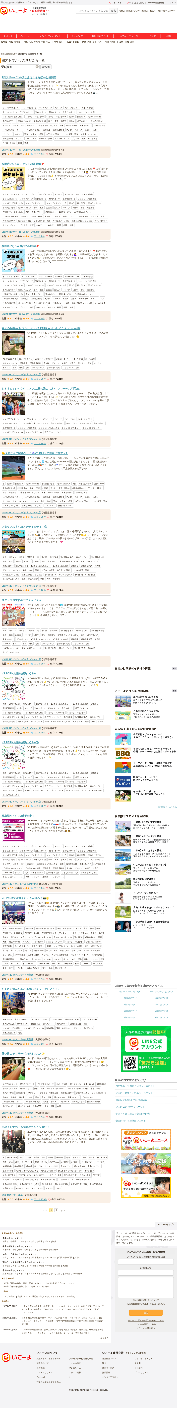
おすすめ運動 (19, 955)
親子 (50, 121)
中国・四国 (110, 42)
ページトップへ (166, 1224)
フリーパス (86, 964)
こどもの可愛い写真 (70, 134)
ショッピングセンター (34, 117)
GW (40, 1166)
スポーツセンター (71, 108)
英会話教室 (19, 1166)
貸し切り (81, 363)
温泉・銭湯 (7, 1273)
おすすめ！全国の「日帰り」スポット (135, 1086)
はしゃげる (7, 955)
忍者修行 (75, 1162)
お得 (51, 968)
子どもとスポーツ (10, 112)
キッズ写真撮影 (96, 1184)
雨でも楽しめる (9, 1265)
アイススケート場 (32, 1273)
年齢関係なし (97, 955)
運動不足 (46, 130)
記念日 (95, 130)
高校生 (101, 933)
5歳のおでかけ (161, 1004)
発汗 (11, 968)
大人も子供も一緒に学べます (70, 1171)
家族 (98, 928)
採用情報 (106, 1372)
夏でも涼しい (82, 121)
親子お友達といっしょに (13, 139)
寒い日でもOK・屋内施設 (84, 575)
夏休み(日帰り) (40, 121)
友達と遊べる (89, 1084)
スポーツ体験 (87, 108)
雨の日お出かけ (24, 121)
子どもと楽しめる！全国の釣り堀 (133, 1113)
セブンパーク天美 (65, 964)
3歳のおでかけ (161, 998)
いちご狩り (57, 1273)
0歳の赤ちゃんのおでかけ (130, 991)
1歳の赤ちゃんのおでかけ (161, 991)
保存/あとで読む (135, 2)
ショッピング (38, 942)
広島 (27, 877)
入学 (48, 579)
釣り (34, 1241)
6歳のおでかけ (130, 1011)
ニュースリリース (45, 1372)
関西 (84, 42)
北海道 (17, 42)
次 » (63, 1210)
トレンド (57, 959)
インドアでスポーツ (11, 108)
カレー (58, 1188)
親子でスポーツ (69, 112)
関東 (26, 42)
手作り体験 (17, 1249)
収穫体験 (44, 1249)
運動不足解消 (58, 130)
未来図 (138, 1363)
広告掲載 (41, 1368)
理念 (104, 1363)
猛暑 (53, 1106)
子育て (152, 36)
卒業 (42, 579)
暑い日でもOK (37, 721)
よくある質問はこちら (146, 1324)
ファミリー (63, 933)
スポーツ (58, 108)
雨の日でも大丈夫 (10, 1089)
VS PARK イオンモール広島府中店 (20, 884)
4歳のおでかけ (130, 1004)
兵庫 (100, 42)
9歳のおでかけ (161, 1017)
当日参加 (6, 1179)
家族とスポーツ (62, 359)
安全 (4, 968)
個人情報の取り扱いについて (146, 1300)
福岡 (132, 42)
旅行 (22, 125)
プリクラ (75, 139)
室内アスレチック (22, 1019)
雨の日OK (81, 117)
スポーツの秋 (69, 419)
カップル (45, 955)
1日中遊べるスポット (167, 11)
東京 (31, 42)
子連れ (51, 1157)
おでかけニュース (128, 36)
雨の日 (72, 117)
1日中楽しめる (99, 125)
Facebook (41, 1377)
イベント (24, 36)
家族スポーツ (85, 423)
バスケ (5, 964)
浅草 (17, 1162)
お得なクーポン (9, 1257)
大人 (22, 937)
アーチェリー (43, 964)
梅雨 (74, 484)
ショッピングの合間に (87, 112)
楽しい (66, 959)
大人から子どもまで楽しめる (39, 937)
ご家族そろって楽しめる (47, 125)
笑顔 (73, 959)
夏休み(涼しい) (97, 121)
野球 (102, 959)
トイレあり (19, 968)
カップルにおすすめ (60, 955)
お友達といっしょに (89, 134)
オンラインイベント (50, 36)
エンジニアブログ (110, 1377)
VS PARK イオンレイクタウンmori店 (21, 374)
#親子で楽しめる (9, 359)
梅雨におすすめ (85, 484)
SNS (49, 946)
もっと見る (102, 1338)
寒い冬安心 (36, 959)
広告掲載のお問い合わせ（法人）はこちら (146, 1304)
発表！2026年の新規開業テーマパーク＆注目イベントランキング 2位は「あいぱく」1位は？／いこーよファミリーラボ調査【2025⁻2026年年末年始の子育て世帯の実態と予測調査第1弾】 (62, 1321)
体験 (84, 1157)
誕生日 (87, 130)
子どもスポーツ (26, 112)
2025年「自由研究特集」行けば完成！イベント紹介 (25, 1286)
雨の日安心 (24, 959)
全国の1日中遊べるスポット (130, 1106)
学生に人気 (76, 950)
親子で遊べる (75, 1084)
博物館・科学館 (45, 1265)
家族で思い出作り (93, 942)
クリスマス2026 (51, 1166)
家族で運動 (7, 946)
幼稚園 (28, 1157)
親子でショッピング (53, 432)
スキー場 (18, 1273)
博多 (26, 143)
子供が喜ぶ (89, 1171)
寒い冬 (5, 950)
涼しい (72, 121)
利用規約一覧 (43, 1363)
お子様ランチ (8, 1188)
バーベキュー (24, 1241)
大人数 (69, 130)
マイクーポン (116, 2)
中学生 (93, 933)
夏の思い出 (88, 1028)
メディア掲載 (75, 1372)
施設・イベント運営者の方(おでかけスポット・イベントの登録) (46, 1296)
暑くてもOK (23, 721)
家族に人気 (64, 950)
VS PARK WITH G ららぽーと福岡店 (21, 149)
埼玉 (48, 42)
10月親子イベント (48, 1179)
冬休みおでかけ (26, 1184)
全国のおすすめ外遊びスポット (132, 1120)
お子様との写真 (52, 134)
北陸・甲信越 (73, 42)
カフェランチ (37, 1188)
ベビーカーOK (55, 1175)
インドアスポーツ (29, 108)
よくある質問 (75, 1363)
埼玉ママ (12, 557)
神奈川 (37, 42)
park (53, 964)
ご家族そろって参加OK (44, 359)
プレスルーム (75, 1368)
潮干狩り (46, 1273)
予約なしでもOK (70, 1175)
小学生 (73, 933)
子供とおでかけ (40, 1175)
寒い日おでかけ (65, 575)
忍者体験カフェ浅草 (12, 1195)
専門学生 (14, 937)
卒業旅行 (56, 579)
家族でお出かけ (67, 1093)
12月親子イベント (83, 1179)
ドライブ (6, 125)
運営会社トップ (109, 1358)
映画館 (33, 1265)
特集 (169, 36)
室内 (85, 928)
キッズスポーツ (45, 108)
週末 (61, 125)
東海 (56, 42)
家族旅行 (30, 125)
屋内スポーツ (54, 112)
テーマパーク (27, 1162)
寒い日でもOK (50, 575)
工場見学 (6, 1249)
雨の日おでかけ (9, 121)
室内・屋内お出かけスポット (69, 928)
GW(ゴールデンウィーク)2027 (57, 721)
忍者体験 (65, 1162)
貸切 (90, 363)
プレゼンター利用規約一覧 (81, 1358)
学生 (37, 1097)
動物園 (13, 1241)
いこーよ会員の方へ (146, 1328)
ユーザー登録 (8, 1296)
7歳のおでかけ (161, 1011)
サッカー (94, 959)
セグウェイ (15, 964)
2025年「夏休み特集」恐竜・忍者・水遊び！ (22, 1283)
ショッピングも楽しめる (13, 117)
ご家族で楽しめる (49, 933)
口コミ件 (38, 154)
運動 (80, 959)
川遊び (77, 1257)
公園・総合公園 (65, 1257)
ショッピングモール (33, 432)
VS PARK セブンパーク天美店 (17, 975)
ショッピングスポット (71, 428)
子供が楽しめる (24, 1175)
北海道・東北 (7, 42)
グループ (78, 130)
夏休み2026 (77, 721)
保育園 (36, 1157)
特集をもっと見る (167, 807)
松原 (77, 964)
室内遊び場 (20, 1093)
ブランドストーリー (144, 1358)
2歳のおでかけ (130, 998)
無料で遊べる (24, 1257)
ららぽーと (92, 139)
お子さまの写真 (37, 134)
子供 (44, 1157)
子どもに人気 (51, 950)
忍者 (68, 1157)
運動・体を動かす (63, 1028)
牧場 (40, 1241)
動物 (23, 579)
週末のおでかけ (94, 1166)
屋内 (4, 928)
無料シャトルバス (10, 363)
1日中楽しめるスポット (12, 130)
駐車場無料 (92, 1019)
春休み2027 (33, 579)
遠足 (21, 1157)
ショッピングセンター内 (56, 117)
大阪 (89, 42)
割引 (44, 968)
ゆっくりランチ (22, 1188)
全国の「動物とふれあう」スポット (134, 1093)
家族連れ (60, 1157)
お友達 (63, 121)
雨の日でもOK (133, 11)
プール (47, 1241)
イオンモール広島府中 (41, 877)
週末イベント (8, 1171)
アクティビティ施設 (92, 950)
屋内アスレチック (16, 928)
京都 (95, 42)
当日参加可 (17, 1179)
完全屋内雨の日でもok (45, 928)
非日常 (91, 1157)
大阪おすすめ (14, 942)
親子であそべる (25, 359)
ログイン (172, 2)
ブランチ (49, 1188)
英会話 (29, 1166)
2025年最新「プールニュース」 (60, 1283)
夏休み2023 (99, 484)
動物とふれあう (149, 11)
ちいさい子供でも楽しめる (27, 1171)
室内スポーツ (40, 112)
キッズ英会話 (86, 1162)
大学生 (5, 937)
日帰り (15, 125)
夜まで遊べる (60, 968)
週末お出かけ (85, 125)
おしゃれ (47, 959)
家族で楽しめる (82, 1093)
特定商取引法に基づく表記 (48, 1382)
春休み (122, 11)
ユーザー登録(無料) (156, 2)
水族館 (65, 1265)
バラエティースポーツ (80, 955)
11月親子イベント (65, 1179)
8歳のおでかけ (130, 1017)
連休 (11, 1162)
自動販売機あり (33, 968)
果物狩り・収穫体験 (73, 1273)
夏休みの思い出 (9, 1033)
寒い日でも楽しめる (11, 579)
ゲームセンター (45, 139)
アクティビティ (38, 946)
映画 (83, 139)
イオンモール (58, 877)
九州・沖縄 (124, 42)
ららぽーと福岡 (9, 143)
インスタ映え (46, 1184)
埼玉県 (21, 557)
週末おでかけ (71, 125)
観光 (54, 1241)
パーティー (7, 134)
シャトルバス (50, 506)
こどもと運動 (33, 955)
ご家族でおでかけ (31, 933)
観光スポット (48, 1024)
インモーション (29, 964)
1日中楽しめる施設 (32, 130)
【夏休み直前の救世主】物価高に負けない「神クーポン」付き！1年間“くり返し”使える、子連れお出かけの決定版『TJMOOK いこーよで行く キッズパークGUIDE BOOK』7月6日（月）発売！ (63, 1309)
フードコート (30, 139)
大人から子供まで (48, 1171)
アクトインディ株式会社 (136, 1353)
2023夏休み (22, 488)
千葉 (43, 42)
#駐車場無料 (90, 937)
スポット (8, 36)
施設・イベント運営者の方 (48, 1358)
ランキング (77, 36)
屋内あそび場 (8, 1093)
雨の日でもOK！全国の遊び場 (131, 1099)
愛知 (61, 42)
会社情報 (139, 1368)
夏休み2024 (37, 1106)
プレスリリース (142, 1372)
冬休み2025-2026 (10, 1184)
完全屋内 (30, 928)
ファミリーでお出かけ (49, 1093)
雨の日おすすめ (94, 117)
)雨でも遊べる (41, 1162)
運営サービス (108, 1368)
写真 (26, 134)
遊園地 (5, 1241)
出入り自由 (97, 964)
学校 (14, 368)
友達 (56, 121)
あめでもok (54, 1162)
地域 (21, 368)
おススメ (26, 942)
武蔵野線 (30, 557)
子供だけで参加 (9, 1175)
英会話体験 (7, 1166)
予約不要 (96, 1175)
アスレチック (50, 1257)
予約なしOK (85, 1175)
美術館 (57, 1265)
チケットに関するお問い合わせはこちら (146, 1320)
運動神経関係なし (10, 959)
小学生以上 (83, 933)
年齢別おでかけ (100, 36)
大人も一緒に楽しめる (63, 937)
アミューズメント (62, 139)
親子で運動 (90, 359)
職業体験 (54, 1249)
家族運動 (50, 1028)
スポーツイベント (85, 419)
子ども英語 (99, 1162)
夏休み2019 (102, 1157)
